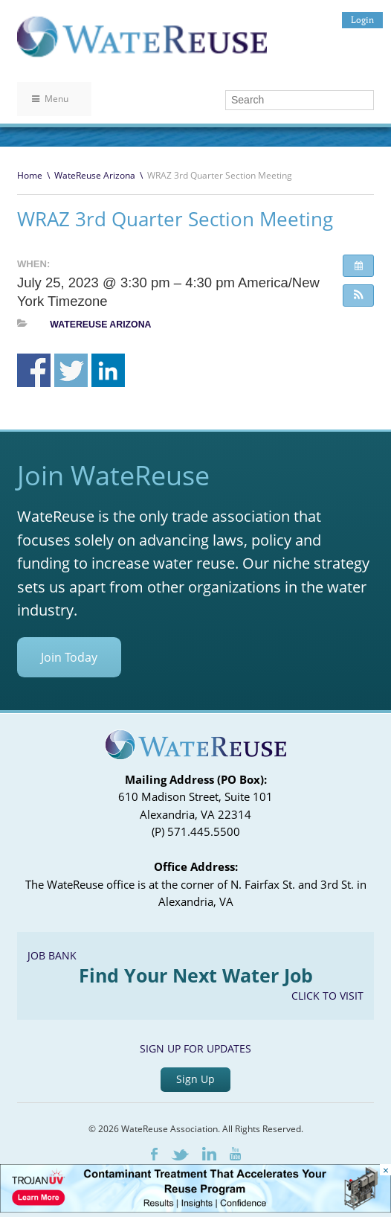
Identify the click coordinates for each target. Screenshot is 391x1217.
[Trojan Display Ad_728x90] (195, 1208)
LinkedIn (209, 1153)
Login (362, 19)
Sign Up (195, 1079)
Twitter (180, 1154)
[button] (358, 295)
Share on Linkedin (108, 370)
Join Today (69, 657)
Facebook (154, 1154)
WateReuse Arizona (94, 175)
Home (29, 175)
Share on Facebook (34, 370)
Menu (50, 98)
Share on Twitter (71, 370)
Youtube (235, 1153)
